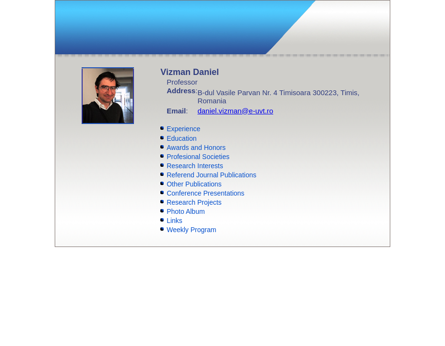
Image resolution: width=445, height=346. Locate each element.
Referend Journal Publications (211, 175)
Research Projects (194, 202)
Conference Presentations (205, 193)
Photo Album (185, 211)
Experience (183, 129)
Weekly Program (191, 230)
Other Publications (194, 184)
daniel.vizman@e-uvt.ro (235, 111)
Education (181, 138)
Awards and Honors (196, 147)
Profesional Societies (198, 157)
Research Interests (195, 166)
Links (174, 220)
